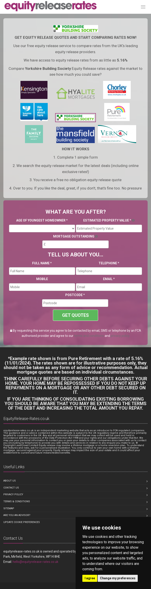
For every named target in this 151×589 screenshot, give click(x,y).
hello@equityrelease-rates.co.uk (35, 562)
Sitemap (8, 508)
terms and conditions (89, 336)
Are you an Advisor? (16, 515)
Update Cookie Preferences (21, 522)
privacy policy (120, 336)
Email (109, 279)
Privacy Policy (13, 494)
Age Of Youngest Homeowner (42, 220)
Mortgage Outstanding (75, 236)
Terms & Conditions (16, 501)
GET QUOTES (75, 315)
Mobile (42, 279)
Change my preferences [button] (117, 578)
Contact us (11, 487)
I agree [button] (90, 578)
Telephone (109, 263)
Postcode (75, 295)
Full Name (42, 263)
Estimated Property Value (109, 220)
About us (9, 480)
